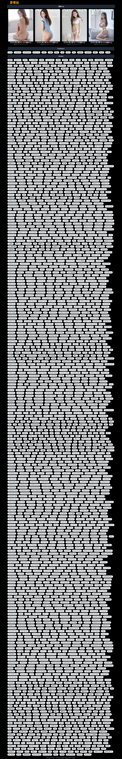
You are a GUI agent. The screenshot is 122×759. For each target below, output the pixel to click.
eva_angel (63, 513)
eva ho (55, 513)
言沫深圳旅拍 (78, 740)
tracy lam (37, 648)
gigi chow (27, 209)
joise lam (26, 542)
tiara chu (45, 642)
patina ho (82, 309)
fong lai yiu (80, 519)
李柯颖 (28, 714)
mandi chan (42, 301)
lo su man (30, 585)
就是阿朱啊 (45, 65)
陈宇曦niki (32, 358)
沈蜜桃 (52, 195)
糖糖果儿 (27, 441)
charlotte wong (100, 367)
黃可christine (36, 754)
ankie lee (22, 252)
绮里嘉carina (100, 246)
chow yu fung (72, 496)
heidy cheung (61, 278)
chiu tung (55, 490)
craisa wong (63, 206)
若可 (49, 737)
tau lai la (106, 639)
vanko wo (63, 235)
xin (102, 77)
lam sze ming (50, 390)
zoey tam (29, 344)
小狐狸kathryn (80, 106)
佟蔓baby (83, 344)
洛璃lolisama (78, 126)
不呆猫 (10, 106)
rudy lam (87, 622)
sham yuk (86, 625)
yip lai (29, 341)
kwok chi (108, 387)
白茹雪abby (25, 728)
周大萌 (73, 114)
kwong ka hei (103, 556)
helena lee (43, 527)
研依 (55, 728)
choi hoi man (12, 266)
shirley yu (11, 186)
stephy (47, 74)
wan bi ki (41, 654)
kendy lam (59, 289)
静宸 (37, 450)
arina (74, 459)
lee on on (73, 573)
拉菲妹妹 (84, 708)
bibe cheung (95, 361)
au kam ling (89, 252)
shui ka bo (76, 407)
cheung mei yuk (59, 263)
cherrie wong (44, 482)
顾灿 (112, 111)
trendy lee (102, 329)
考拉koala (32, 129)
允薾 (41, 83)
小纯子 (99, 347)
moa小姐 (29, 401)
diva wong (29, 272)
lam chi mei (37, 117)
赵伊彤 (110, 444)
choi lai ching (65, 490)
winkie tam (104, 335)
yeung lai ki (20, 671)
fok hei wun (31, 519)
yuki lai (63, 677)
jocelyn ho (32, 286)
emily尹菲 (19, 108)
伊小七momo (67, 344)
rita (89, 315)
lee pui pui (20, 393)
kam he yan (60, 131)
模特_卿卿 (58, 436)
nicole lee (96, 306)
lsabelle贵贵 (88, 585)
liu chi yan (22, 120)
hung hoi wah (75, 533)
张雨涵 (85, 430)
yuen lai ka (104, 674)
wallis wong (64, 335)
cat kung (85, 470)
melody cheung (40, 304)
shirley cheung (73, 628)
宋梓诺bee (11, 137)
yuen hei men (69, 157)
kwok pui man (77, 218)
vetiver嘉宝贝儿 (48, 120)
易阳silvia (65, 94)
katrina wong (40, 289)
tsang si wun (32, 235)
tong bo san (27, 157)
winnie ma (38, 416)
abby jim (92, 137)
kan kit (21, 289)
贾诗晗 (93, 355)
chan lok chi (75, 476)
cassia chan (50, 258)
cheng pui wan (96, 479)
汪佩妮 (43, 720)
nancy (43, 114)
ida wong (48, 381)
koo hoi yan (56, 218)
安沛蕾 (86, 347)
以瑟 (17, 421)
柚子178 (10, 149)
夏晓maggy (100, 691)
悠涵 (49, 708)
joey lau (11, 542)
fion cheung (94, 516)
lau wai (80, 568)
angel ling (95, 249)
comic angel (49, 60)
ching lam (54, 370)
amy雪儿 (100, 358)
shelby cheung (109, 229)
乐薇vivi (89, 418)
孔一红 (55, 697)
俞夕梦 (30, 685)
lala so (68, 292)
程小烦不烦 (109, 126)
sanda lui (31, 625)
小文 (98, 700)
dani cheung (58, 269)
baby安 (60, 461)
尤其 (43, 705)
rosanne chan (48, 622)
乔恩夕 (35, 682)
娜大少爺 (107, 694)
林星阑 (19, 97)
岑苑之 (48, 705)
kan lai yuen (22, 387)
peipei (99, 309)
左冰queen (62, 705)
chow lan (32, 266)
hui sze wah (52, 533)
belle (34, 464)
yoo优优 (51, 134)
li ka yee (57, 298)
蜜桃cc (27, 249)
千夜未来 (37, 146)
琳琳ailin (103, 195)
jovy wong (76, 174)
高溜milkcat (61, 358)
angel (110, 137)
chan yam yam (77, 367)
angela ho (41, 456)
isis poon (22, 174)
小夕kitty (11, 195)
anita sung (90, 456)
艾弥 (95, 441)
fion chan (23, 378)
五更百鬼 (91, 80)
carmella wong (46, 470)
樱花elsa (45, 195)
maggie (102, 108)
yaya (26, 418)
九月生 (103, 86)
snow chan (32, 324)
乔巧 (52, 344)
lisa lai (39, 582)
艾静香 (15, 86)
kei (9, 548)
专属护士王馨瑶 (73, 680)
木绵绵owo (85, 65)
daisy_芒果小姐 (99, 502)
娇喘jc (91, 694)
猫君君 (38, 111)
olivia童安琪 (35, 309)
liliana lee (50, 579)
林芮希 (105, 350)
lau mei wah (78, 295)
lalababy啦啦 (79, 140)
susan (80, 100)
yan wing (93, 665)
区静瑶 (44, 688)
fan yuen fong (39, 275)
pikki (29, 312)
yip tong (87, 671)
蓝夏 (41, 740)
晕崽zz (52, 126)
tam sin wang (76, 410)
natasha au (68, 306)
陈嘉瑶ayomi (12, 746)
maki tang (23, 301)
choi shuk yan (37, 493)
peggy (47, 404)
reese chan (54, 315)
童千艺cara (99, 352)
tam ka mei (62, 639)
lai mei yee (99, 559)
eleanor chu (22, 507)
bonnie (81, 464)
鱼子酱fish (73, 68)
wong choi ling (74, 657)
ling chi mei (88, 579)
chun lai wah (58, 499)
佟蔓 (50, 421)
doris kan (85, 505)
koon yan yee (54, 553)
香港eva (71, 751)
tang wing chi (98, 410)
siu (19, 634)
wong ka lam (48, 416)
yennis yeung (64, 143)
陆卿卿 (78, 163)
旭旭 (15, 711)
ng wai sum (89, 608)
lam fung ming (36, 562)
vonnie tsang (54, 335)
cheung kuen (23, 484)
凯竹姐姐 (11, 347)
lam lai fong (97, 292)
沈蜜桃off (69, 126)
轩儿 (23, 743)
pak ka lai (11, 404)
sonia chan (59, 324)
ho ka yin (105, 527)
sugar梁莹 (97, 154)
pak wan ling (12, 614)
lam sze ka (104, 562)
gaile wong (43, 522)
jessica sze (53, 384)
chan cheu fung (86, 203)
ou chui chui (50, 611)
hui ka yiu (11, 281)
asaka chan (83, 459)
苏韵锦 (24, 444)
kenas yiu (70, 548)
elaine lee (105, 169)
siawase (46, 631)
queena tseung (63, 312)
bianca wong (72, 464)
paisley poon (88, 226)
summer (46, 410)
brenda (74, 467)
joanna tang (102, 384)
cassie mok (60, 203)
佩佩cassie (11, 685)
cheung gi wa (94, 482)
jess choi (90, 212)
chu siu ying (63, 266)
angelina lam (12, 252)
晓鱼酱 (64, 350)
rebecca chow (65, 619)
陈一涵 (88, 447)
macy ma (108, 395)
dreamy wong (106, 505)
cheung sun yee (71, 263)
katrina (70, 387)
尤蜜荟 (50, 52)
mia (28, 599)
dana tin (82, 206)
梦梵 (19, 163)
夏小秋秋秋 (11, 160)
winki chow (12, 657)
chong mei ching (72, 493)
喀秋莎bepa (92, 424)
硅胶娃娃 (94, 65)
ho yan (68, 530)
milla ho (11, 602)
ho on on (60, 530)
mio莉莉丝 (11, 401)
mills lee (19, 602)
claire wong (60, 502)
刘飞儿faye (37, 94)
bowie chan (38, 467)
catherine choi (13, 473)
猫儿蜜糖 (30, 726)
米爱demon (18, 441)
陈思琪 (78, 137)
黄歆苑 (19, 117)
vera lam (82, 235)
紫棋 (40, 441)
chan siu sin (32, 479)
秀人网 (10, 52)
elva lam (91, 507)
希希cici (58, 430)
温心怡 (96, 106)
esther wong (103, 510)
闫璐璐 (80, 743)
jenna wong (94, 536)
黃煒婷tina (96, 450)
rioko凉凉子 (12, 68)
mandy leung (38, 180)
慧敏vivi (62, 708)
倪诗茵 (47, 685)
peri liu (45, 614)
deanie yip (79, 269)
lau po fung (51, 568)
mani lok (49, 593)
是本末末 (58, 350)
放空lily (91, 708)
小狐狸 (83, 160)
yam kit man (74, 665)
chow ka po (95, 493)
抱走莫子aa (99, 80)
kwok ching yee (13, 556)
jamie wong (32, 174)
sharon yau (106, 625)
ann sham (107, 456)
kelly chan (88, 215)
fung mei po (23, 522)
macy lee (70, 588)
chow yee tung (61, 496)
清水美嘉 (38, 723)
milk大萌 (100, 599)
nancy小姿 (74, 123)
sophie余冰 (89, 634)
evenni (16, 100)
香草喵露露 (51, 111)
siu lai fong (36, 634)
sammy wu (52, 318)
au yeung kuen (20, 461)
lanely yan (46, 117)
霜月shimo (36, 97)
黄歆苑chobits (70, 754)
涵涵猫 (10, 723)
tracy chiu (93, 329)
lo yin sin (39, 585)
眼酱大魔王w (65, 68)
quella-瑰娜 (86, 312)
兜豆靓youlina (102, 100)
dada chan (79, 502)
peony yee (107, 309)
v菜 (19, 654)
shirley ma (105, 183)
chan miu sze (45, 367)
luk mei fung (99, 395)
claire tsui (12, 373)
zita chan (20, 344)
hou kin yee (12, 533)
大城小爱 (11, 427)
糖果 (103, 728)
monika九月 (30, 226)
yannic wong (108, 665)
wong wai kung (69, 189)
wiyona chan (50, 157)
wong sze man (56, 662)
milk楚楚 (108, 599)
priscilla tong (92, 404)
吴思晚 (106, 688)
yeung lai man (78, 238)
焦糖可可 (87, 723)
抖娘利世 (40, 350)
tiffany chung (66, 642)
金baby (68, 447)
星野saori (98, 160)
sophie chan (68, 324)
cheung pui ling (81, 484)
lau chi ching (81, 565)
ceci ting (72, 258)
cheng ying (24, 482)
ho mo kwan (12, 381)
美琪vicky (69, 731)
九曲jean (106, 71)
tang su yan (87, 410)
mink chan (85, 180)
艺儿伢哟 (69, 734)
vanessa (58, 71)
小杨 (109, 700)
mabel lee (61, 588)
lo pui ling (12, 585)
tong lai (86, 645)
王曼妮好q (59, 352)
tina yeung (12, 645)
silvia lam (42, 232)
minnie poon (65, 602)
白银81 (29, 68)
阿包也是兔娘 (53, 91)
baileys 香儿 (77, 461)
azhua (38, 461)
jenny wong (81, 212)
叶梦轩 (26, 424)
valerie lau (53, 235)
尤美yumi (54, 88)
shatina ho (86, 183)
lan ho (72, 565)
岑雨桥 (55, 705)
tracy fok (20, 648)
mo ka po (102, 602)
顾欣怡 (96, 163)
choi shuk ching (13, 493)
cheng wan (107, 479)
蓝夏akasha (65, 83)
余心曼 (108, 682)
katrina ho (98, 545)
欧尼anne (98, 717)
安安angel (79, 347)
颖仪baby (20, 751)
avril (52, 77)
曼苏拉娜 (71, 350)
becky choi (20, 255)
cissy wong (82, 266)
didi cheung (31, 505)
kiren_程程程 (36, 550)
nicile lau (87, 306)
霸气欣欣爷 (30, 450)
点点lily (91, 436)
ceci (25, 152)
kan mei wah (42, 545)
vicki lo (43, 651)
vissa (103, 651)
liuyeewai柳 (94, 582)
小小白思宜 (77, 700)
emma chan (12, 510)
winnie (103, 63)
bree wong (66, 467)
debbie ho (87, 269)
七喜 (67, 418)
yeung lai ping (85, 338)
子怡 (49, 697)
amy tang (79, 129)
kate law (62, 387)
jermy (65, 284)
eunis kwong (28, 513)
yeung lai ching (41, 134)
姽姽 (85, 694)
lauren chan (27, 571)
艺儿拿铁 (11, 355)
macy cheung (84, 131)
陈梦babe (63, 149)
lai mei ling (89, 559)
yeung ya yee (107, 338)
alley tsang (12, 166)
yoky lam (47, 674)
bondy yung (95, 255)
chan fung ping (102, 473)
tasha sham (80, 232)
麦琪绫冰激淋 (27, 754)
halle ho (100, 525)
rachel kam (107, 616)
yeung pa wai (96, 338)
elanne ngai (12, 507)
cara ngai (11, 470)
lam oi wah (87, 562)
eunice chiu (12, 275)
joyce (86, 286)
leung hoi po (68, 393)
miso (19, 91)
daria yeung (69, 269)
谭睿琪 (86, 355)
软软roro (11, 108)
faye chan (53, 516)
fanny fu (44, 516)
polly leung (71, 404)
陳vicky (17, 748)
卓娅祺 (92, 157)
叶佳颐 (89, 117)
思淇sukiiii (19, 137)
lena (95, 94)
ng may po (60, 226)
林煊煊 (98, 350)
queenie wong (75, 312)
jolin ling (44, 542)
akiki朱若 (58, 453)
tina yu (79, 329)
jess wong (44, 384)
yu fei (82, 143)
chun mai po (68, 499)
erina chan (74, 510)
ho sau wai (83, 152)
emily (63, 272)
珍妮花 (95, 195)
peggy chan (91, 309)
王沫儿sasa (67, 352)
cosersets (17, 52)
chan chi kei (30, 261)
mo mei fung (20, 401)
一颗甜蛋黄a (65, 97)
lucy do (90, 298)
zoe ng (61, 418)
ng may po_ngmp (60, 608)
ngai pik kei (12, 611)
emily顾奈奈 (12, 83)
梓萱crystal (57, 108)
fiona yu (11, 519)
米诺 (98, 728)
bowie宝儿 (22, 364)
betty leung (77, 255)
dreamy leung (13, 375)
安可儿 (54, 243)
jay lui (20, 384)
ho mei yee (42, 530)
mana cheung (12, 593)
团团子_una (52, 691)
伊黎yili (76, 344)
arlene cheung (70, 252)
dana (88, 94)
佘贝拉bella (53, 80)
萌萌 (110, 737)
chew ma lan (58, 487)
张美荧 (79, 430)
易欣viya (45, 433)
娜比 (32, 111)
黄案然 (103, 450)
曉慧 (50, 711)
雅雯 (91, 163)
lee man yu (105, 295)
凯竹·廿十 (67, 240)
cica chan (73, 266)
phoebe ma (108, 131)
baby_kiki (45, 361)
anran (29, 361)
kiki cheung (98, 289)
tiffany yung (98, 642)
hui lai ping (31, 212)
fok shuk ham (51, 519)
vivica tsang (33, 335)
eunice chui (12, 513)
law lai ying (47, 571)
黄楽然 (78, 65)
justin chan (94, 174)
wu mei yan (108, 662)
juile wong (85, 174)
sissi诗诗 (89, 154)
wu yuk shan (41, 665)
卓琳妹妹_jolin (61, 688)
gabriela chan (68, 172)
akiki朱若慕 (67, 453)
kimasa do (108, 289)
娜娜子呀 (41, 243)
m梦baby (31, 306)
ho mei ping (32, 530)
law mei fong (58, 571)
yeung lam (30, 671)
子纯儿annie (45, 160)
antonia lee (61, 200)
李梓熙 (41, 103)
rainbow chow (23, 315)
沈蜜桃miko (56, 246)
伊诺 (61, 192)
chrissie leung (37, 206)
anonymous (79, 108)
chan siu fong (109, 166)
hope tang (95, 530)
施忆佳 (98, 708)
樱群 (43, 246)
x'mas (57, 665)
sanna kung (97, 229)
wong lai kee (107, 123)
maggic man (12, 223)
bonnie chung (103, 464)
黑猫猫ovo (68, 86)
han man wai (109, 525)
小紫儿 (62, 703)
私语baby (95, 439)
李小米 (87, 350)
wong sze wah (103, 416)
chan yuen (54, 479)
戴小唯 (69, 708)
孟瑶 (74, 427)
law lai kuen (37, 571)
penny (82, 123)
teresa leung (29, 642)
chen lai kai (70, 261)
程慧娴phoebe (104, 439)
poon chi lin (12, 616)
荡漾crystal (38, 444)
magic (20, 398)
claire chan (50, 502)
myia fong (11, 306)
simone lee (107, 321)
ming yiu (46, 602)
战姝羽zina (91, 120)
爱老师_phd (11, 74)
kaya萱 (20, 83)
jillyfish (94, 539)
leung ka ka (49, 220)
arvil (46, 166)
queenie (30, 100)
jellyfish (51, 131)
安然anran (62, 243)
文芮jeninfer (29, 137)
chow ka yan (23, 266)
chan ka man (34, 476)
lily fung (81, 298)
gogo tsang (74, 209)
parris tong (73, 309)
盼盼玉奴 (40, 728)
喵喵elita (31, 691)
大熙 (69, 146)
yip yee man (96, 671)
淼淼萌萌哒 (59, 195)
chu (61, 100)
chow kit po (22, 496)
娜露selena (77, 86)
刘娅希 (102, 685)
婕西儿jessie (72, 120)
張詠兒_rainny (97, 705)
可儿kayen (18, 347)
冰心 (80, 685)
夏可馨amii (99, 240)
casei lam (51, 203)
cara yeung (80, 364)
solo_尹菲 (71, 634)
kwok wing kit (80, 556)
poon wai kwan (65, 616)
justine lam (12, 387)
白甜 (102, 126)
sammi (50, 114)
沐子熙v (34, 163)
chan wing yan (43, 479)
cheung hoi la (13, 484)
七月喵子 (93, 100)
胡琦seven (31, 734)
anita (75, 91)
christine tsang (13, 499)
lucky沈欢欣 (78, 395)
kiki (91, 289)
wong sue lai (82, 416)
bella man (38, 255)
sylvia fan (90, 327)
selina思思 (54, 407)
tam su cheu (70, 232)
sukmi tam (29, 410)
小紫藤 (40, 430)
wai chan (25, 654)
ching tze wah (57, 152)
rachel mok (12, 619)
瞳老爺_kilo (48, 728)
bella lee (76, 361)
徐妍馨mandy (100, 430)
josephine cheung (67, 286)
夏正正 (10, 694)
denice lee (11, 272)
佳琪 (63, 421)
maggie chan (94, 588)
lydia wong (104, 298)
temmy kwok (90, 232)
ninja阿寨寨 (103, 140)
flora (88, 88)
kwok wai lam (72, 177)
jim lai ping (103, 539)
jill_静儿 (70, 384)
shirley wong (106, 628)
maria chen (68, 593)
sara (51, 71)
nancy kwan (58, 306)
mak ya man (70, 591)
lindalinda (56, 117)
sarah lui (57, 625)
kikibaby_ (97, 548)
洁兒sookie (96, 720)
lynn (32, 88)
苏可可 (29, 737)
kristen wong (49, 177)
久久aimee (26, 91)
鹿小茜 (18, 754)
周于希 (25, 60)
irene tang (12, 536)
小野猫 (10, 705)
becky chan (12, 464)
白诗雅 (32, 728)
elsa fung (83, 507)
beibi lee (87, 200)
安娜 (94, 427)
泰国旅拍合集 (80, 720)
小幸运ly (91, 700)
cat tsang (94, 470)
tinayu (33, 413)
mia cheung (52, 304)
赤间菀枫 (42, 249)
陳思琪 (23, 748)
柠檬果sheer (27, 717)
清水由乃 (90, 106)
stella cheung (80, 324)
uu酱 (86, 186)
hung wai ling (31, 381)
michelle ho (76, 398)
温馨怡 (67, 723)
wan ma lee (62, 654)
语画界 (44, 52)
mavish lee (12, 304)
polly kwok (73, 614)
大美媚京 (11, 243)
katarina (78, 215)
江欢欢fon (36, 720)
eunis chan (80, 375)
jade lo (42, 536)
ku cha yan (64, 553)
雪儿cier (40, 358)
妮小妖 (49, 427)
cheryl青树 (100, 261)
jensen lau (58, 284)
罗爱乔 (36, 731)
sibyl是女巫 (85, 407)
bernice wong (48, 255)
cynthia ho (12, 269)
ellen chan (109, 206)
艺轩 (39, 91)
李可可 (105, 160)
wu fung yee (98, 662)
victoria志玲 (99, 332)
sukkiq (55, 637)
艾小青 (45, 91)
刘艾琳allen (18, 106)
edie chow (91, 206)
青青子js (55, 103)
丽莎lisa (81, 418)
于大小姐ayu (12, 126)
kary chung (53, 387)
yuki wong (72, 677)
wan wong (83, 654)
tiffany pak (76, 642)
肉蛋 (75, 441)
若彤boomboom (31, 355)
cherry (33, 169)
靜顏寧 (87, 748)
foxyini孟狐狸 (80, 103)
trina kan (11, 332)
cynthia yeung (22, 269)
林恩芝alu (86, 714)
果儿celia (23, 436)
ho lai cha (11, 530)
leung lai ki (78, 393)
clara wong (21, 373)
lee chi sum (81, 571)
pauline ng (30, 404)
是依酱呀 (62, 80)
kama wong (21, 545)
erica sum (57, 510)
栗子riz (10, 352)
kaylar (89, 77)
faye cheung (62, 516)
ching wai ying (24, 490)
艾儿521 (88, 441)
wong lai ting (59, 416)
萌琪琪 (74, 444)
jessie (32, 106)
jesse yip (44, 539)
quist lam (95, 312)
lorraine (82, 220)
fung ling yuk (13, 522)
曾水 (70, 711)
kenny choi (79, 548)
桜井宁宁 (44, 86)
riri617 (39, 622)
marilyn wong (96, 301)
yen (86, 100)
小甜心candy (31, 703)
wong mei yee (78, 659)
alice (69, 91)
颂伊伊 (68, 450)
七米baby (49, 680)
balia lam (11, 255)
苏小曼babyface (70, 137)
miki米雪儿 (94, 398)
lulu (96, 298)
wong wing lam (67, 662)
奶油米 (27, 427)
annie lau (28, 166)
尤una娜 (90, 160)
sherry (58, 628)
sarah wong (61, 318)
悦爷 (31, 433)
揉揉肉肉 (38, 433)
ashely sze (80, 252)
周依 (112, 688)
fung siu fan (17, 209)
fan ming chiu (13, 378)
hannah (84, 378)
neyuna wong (13, 183)
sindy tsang (12, 324)
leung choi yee (23, 298)
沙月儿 (57, 720)
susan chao (59, 327)
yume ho (62, 341)
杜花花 (29, 195)
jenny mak (11, 539)
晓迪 (70, 433)
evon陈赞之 (27, 117)
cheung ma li (47, 263)
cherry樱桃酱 (80, 261)
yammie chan (57, 238)
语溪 (81, 355)
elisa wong (20, 172)
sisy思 (38, 106)
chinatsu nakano (84, 263)
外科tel (17, 694)
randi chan (71, 154)
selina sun (45, 407)
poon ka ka (53, 312)
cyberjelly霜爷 (75, 373)
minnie (31, 120)
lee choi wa (12, 573)
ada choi (86, 149)
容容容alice (76, 243)
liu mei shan (75, 582)
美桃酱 (64, 108)
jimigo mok (78, 384)
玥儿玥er (69, 88)
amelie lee (101, 453)
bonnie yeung (12, 364)
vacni (27, 651)
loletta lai (68, 585)
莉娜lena (47, 444)
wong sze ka (92, 416)
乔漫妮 (41, 682)
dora (18, 74)
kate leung (30, 289)
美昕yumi (52, 731)
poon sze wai (53, 616)
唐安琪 (109, 63)
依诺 (76, 421)
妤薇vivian (83, 146)
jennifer (59, 77)
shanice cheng (38, 321)
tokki (39, 413)
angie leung (61, 456)
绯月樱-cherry (63, 74)
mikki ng (77, 599)
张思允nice (81, 114)
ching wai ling (13, 490)
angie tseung (109, 358)
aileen (67, 100)
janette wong (62, 212)
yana (100, 665)
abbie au (92, 358)
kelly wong (33, 548)
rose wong (105, 315)
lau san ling (61, 568)
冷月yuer (104, 421)
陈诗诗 (107, 746)
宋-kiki (27, 77)
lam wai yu (12, 295)
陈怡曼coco (52, 746)
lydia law (25, 588)
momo (98, 304)
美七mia (40, 77)
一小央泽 (66, 71)
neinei (21, 608)
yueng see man (36, 677)
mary (10, 596)
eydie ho (96, 513)
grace (56, 525)
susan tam (69, 327)
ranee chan (34, 315)
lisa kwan (21, 582)
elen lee (48, 272)
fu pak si (98, 519)
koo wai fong (31, 553)
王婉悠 (46, 726)
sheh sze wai (12, 143)
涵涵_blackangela (107, 720)
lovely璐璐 (69, 395)
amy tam (40, 200)
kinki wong (39, 177)
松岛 (71, 714)
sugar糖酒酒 (37, 637)
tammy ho (108, 327)
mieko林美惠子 (68, 180)
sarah (96, 77)
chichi (88, 108)
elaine (98, 169)
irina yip (20, 536)
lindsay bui (79, 579)
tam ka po (70, 639)
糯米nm (17, 129)
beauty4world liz (103, 461)
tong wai (11, 648)
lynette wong (13, 301)
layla (87, 295)
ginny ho (20, 525)
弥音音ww (56, 94)
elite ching (49, 507)
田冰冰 (97, 86)
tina (41, 68)
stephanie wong (91, 324)
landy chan (58, 295)
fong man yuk (56, 378)
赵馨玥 (25, 447)
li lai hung (23, 579)
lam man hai (76, 562)
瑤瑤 (30, 439)
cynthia (85, 373)
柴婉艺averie (60, 126)
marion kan (106, 593)
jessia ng (98, 212)
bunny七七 (21, 258)
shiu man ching (13, 631)
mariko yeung (39, 398)
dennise (11, 131)
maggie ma (12, 591)
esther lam (108, 272)
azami (45, 71)
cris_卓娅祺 (11, 91)
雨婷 (37, 748)
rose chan (64, 622)
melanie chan (64, 596)
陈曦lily (65, 746)
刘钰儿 (66, 77)
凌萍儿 (111, 421)
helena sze (52, 527)
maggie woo (22, 223)
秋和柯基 (69, 80)
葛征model (20, 249)
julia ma (69, 542)
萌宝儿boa (67, 444)
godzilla (60, 111)
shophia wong (22, 186)
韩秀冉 (103, 748)
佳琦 (18, 685)
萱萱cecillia (26, 740)
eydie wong (100, 375)
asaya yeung (77, 200)
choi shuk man (25, 493)
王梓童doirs (54, 726)
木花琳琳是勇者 (99, 60)
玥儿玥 (84, 352)
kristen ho (20, 292)
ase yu (91, 459)
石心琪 (92, 246)
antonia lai (56, 459)
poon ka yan (81, 404)
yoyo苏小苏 (34, 418)
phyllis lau (38, 183)
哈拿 (33, 347)
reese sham (44, 229)
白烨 (50, 86)
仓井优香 (82, 117)
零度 (74, 748)
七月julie (73, 418)
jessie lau (78, 539)
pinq (45, 312)
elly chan (66, 507)
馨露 (90, 751)
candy (35, 123)
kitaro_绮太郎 (78, 63)
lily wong (107, 393)
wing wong (101, 654)
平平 (80, 705)
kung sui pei (30, 292)
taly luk (43, 639)
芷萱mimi (11, 444)
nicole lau (69, 226)
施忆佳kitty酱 (49, 350)
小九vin (85, 243)
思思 (19, 433)
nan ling (94, 605)
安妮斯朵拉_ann (66, 160)
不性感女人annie (41, 240)
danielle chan (94, 373)
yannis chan (30, 668)
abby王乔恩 (85, 197)
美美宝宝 (78, 731)
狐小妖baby (77, 195)
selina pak (36, 407)
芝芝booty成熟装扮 (91, 734)
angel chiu (86, 249)
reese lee (71, 183)
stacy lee (102, 407)
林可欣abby (78, 714)
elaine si (11, 172)
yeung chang (79, 668)
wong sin (23, 662)
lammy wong (54, 565)
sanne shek (40, 625)
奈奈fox (18, 243)
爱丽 (100, 723)
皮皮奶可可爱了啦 (59, 86)
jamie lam (50, 536)
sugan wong (12, 327)
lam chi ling (20, 390)
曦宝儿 (56, 711)
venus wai (51, 332)
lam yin (26, 565)
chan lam (65, 476)
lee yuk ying (33, 576)
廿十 (79, 120)
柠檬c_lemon (32, 436)
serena (20, 321)
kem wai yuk (60, 548)
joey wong (50, 286)
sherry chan (12, 232)
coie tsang (36, 140)
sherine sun (68, 321)
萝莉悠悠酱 (52, 355)
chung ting (101, 499)
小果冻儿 (42, 108)
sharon (47, 321)
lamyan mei (64, 565)
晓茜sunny (29, 246)
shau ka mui (22, 628)
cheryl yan (90, 261)
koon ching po (42, 553)
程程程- (10, 129)
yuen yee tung (13, 677)
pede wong (39, 404)
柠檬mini (19, 717)
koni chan (109, 550)
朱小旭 (89, 711)
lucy (84, 80)
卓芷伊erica (46, 146)
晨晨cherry (83, 433)
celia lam (11, 261)
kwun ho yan (23, 559)
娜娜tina (19, 697)
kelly (25, 548)
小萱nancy (81, 703)
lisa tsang (55, 582)
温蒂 (44, 352)
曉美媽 (108, 83)
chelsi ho (61, 261)
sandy (28, 407)
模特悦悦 (18, 352)
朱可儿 (86, 63)
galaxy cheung (53, 522)
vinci (64, 651)
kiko (104, 548)
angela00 (104, 249)
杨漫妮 (95, 433)
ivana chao (103, 381)
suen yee (102, 324)
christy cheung (25, 499)
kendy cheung (98, 215)
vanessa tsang (95, 186)
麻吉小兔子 (70, 358)
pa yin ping (60, 611)
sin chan (60, 631)
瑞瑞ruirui (79, 246)
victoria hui (89, 332)
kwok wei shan (88, 218)
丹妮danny (91, 680)
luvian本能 (25, 88)
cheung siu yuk (93, 484)
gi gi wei (86, 522)
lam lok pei (67, 562)
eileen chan (23, 375)
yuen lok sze (53, 341)
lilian (74, 298)
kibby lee (77, 289)
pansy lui (54, 309)
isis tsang (50, 281)
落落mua (35, 740)
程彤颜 (64, 163)
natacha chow (49, 226)
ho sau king (12, 212)
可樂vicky (92, 688)
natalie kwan (80, 401)
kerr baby (88, 548)
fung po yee (33, 522)
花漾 (62, 52)
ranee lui (55, 619)
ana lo (27, 456)
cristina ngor (53, 373)
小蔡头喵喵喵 (102, 65)
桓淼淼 (40, 436)
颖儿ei (27, 751)
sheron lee (78, 321)
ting (85, 329)
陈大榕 (94, 447)
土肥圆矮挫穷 (49, 68)
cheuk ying (84, 482)
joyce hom (38, 215)
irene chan (66, 381)
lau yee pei (107, 568)
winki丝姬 (39, 189)
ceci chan (40, 473)
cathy (68, 203)
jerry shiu (20, 539)
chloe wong (81, 370)
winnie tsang (51, 657)
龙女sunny (88, 754)
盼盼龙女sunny (86, 439)
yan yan (19, 418)
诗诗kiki (40, 80)
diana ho (69, 169)
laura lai (11, 220)
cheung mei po (57, 484)
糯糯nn (34, 441)
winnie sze (12, 338)
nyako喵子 (83, 91)
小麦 (29, 705)
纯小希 (15, 731)
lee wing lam (12, 576)
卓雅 (15, 424)
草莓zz (54, 737)
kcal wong (108, 545)
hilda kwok (93, 378)
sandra (21, 407)
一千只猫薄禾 (31, 240)
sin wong (78, 631)
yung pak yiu (33, 192)
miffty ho (81, 304)
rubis (78, 183)
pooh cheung (24, 229)
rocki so (61, 229)
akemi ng (103, 163)
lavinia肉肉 (81, 74)
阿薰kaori (55, 197)
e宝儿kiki (104, 513)
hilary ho (92, 209)
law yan (67, 571)
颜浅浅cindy (42, 751)
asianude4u (27, 52)
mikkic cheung (88, 223)
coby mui (70, 502)
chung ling (91, 499)
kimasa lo (11, 292)
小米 (48, 703)
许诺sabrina (81, 77)
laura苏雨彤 (69, 390)
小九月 (106, 91)
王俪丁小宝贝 (12, 439)
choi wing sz (92, 370)
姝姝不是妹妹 (71, 694)
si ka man (33, 631)
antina (48, 459)
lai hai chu (51, 292)
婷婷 (44, 697)
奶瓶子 (33, 427)
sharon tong (95, 625)
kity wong (29, 218)
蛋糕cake (54, 740)
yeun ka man (63, 338)
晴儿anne (43, 711)
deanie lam (105, 373)
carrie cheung (91, 166)
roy (80, 622)
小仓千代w (68, 111)
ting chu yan (22, 645)
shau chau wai (57, 321)
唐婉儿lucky (83, 424)
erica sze (65, 510)
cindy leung (30, 502)
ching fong (90, 487)
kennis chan (109, 215)
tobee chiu (41, 645)
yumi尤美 (80, 677)
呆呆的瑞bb (50, 424)
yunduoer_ (94, 341)
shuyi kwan (33, 232)
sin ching (69, 631)
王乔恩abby (57, 163)
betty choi (68, 255)
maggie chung (105, 588)
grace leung (64, 525)
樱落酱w (104, 97)
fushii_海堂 (57, 172)
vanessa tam (31, 332)
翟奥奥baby (11, 734)
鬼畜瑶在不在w (38, 74)
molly (28, 605)
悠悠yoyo (42, 708)
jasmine (48, 174)
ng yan (98, 608)
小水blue (11, 703)
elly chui (74, 507)
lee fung (20, 573)
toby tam (57, 645)
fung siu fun (104, 275)
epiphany (29, 510)
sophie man (80, 634)
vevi (56, 120)
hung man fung (62, 533)
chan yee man (88, 367)
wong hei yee (86, 657)
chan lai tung (24, 367)
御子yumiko (99, 146)
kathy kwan (88, 545)
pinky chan (55, 404)
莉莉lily (67, 737)
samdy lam (90, 123)
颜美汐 (55, 751)
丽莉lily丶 (17, 111)
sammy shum (12, 407)
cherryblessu (55, 482)
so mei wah (49, 324)
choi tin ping (48, 493)
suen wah (28, 637)
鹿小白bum (11, 754)
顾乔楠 (81, 88)
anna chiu (11, 459)
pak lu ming (98, 226)
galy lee (71, 522)
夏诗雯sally (29, 160)
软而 (48, 249)
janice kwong (84, 536)
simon (53, 631)
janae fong (21, 284)
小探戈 (90, 146)
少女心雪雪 (36, 705)
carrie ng (42, 203)
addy (41, 453)
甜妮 (75, 726)
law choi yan (91, 390)
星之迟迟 (19, 63)
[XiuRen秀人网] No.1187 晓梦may (47, 42)
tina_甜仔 (38, 120)
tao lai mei (89, 639)
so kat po (94, 407)
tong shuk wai (108, 645)
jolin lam (20, 215)
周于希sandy (49, 83)
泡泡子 (64, 720)
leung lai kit (85, 576)
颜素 (50, 751)
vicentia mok (92, 235)
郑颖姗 (71, 108)
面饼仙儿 (27, 63)
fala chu (108, 375)
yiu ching (105, 671)
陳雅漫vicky (55, 249)
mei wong (54, 596)
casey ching (40, 258)
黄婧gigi (78, 358)
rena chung (12, 622)
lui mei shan (88, 395)
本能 (83, 711)
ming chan (28, 602)
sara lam (49, 625)
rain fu (38, 619)
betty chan (58, 255)
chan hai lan (12, 476)
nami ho (39, 306)
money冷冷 (65, 123)
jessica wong (59, 539)
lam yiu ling (29, 295)
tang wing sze (109, 410)
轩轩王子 (32, 447)
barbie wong (66, 361)
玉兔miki (109, 88)
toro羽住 (79, 186)
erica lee (48, 510)
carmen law (33, 203)
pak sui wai (45, 309)
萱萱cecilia (17, 740)
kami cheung (32, 545)
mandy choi (23, 593)
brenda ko (82, 467)
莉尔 (60, 737)
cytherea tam (33, 269)
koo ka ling (12, 553)
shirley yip (87, 321)
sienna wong (97, 321)
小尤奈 (82, 94)
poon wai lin (76, 616)
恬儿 (36, 708)
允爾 (36, 83)
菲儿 (89, 737)
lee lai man (46, 573)
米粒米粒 (91, 728)
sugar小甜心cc (93, 91)
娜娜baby (11, 697)
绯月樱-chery (23, 731)
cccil (100, 166)
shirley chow (23, 232)
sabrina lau (87, 229)
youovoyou (56, 674)
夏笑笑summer (109, 240)
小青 (16, 705)
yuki (56, 677)
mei (30, 223)
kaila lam (102, 286)
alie (78, 249)
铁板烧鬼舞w (12, 80)
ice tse (40, 381)
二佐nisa (34, 63)
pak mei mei (94, 611)
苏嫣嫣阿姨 (11, 249)
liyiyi (108, 582)
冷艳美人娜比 (95, 685)
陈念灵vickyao (109, 447)
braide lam (56, 467)
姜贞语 (71, 347)
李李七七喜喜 (45, 137)
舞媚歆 (61, 734)
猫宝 (50, 149)
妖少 (101, 91)
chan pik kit (22, 479)
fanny (27, 516)
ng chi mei (90, 401)
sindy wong (95, 631)
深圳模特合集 (18, 723)
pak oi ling (103, 611)
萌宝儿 (94, 737)
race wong (104, 312)
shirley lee (96, 183)
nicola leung (22, 611)
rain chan (30, 619)
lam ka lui (47, 562)
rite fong (53, 229)
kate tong (70, 545)
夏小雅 (96, 134)
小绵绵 (68, 703)
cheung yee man (47, 487)
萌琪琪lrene (102, 737)
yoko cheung (108, 238)
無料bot (17, 88)
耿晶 (25, 734)
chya (100, 370)
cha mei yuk (66, 473)
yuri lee (102, 341)
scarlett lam (94, 318)
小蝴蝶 (107, 703)
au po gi (11, 461)
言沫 (47, 77)
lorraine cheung (50, 395)
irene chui (76, 381)
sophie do (41, 186)
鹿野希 (71, 129)
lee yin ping (101, 177)
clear (65, 152)
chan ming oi (107, 476)
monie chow (12, 226)
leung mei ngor (35, 298)
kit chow (53, 550)
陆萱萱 (90, 60)
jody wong (41, 286)
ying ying (98, 238)
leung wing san (47, 298)
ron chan (70, 229)
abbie (85, 358)
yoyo (10, 65)
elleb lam (100, 206)
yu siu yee (11, 240)
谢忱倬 (104, 444)
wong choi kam (62, 657)
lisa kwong (30, 582)
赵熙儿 (105, 355)
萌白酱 (49, 129)
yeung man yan (101, 189)
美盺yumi (61, 441)
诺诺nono (87, 740)
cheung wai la (22, 487)
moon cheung (68, 605)
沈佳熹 (48, 246)
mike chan (69, 599)
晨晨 (75, 433)
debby (61, 169)
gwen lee (82, 525)
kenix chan (68, 289)
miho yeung (77, 223)
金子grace (45, 743)
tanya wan (31, 329)
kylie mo (53, 559)
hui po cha (31, 533)
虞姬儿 (75, 355)
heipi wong (71, 278)
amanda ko (92, 453)
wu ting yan (21, 665)
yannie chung (20, 668)
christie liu (100, 496)
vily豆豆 (102, 413)
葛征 (33, 80)
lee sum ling (48, 393)
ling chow (98, 579)
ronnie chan (103, 404)
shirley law (95, 628)
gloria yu (65, 209)
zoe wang (32, 680)
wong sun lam (45, 662)
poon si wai (33, 616)
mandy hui (28, 398)
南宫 (16, 65)
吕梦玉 (99, 688)
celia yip (57, 473)
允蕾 (61, 685)
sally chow (106, 622)
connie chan (31, 373)
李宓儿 (106, 120)
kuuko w (20, 71)
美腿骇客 (80, 52)
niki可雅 (93, 131)
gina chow (76, 378)
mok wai (20, 605)
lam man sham (108, 292)
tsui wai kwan (98, 648)
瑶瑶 (36, 439)
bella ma (29, 255)
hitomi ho (78, 527)
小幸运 (84, 700)
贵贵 (100, 740)
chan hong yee (23, 476)
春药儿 (28, 711)
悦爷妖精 (55, 708)
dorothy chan (79, 169)
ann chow (21, 361)
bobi (62, 166)
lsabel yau (101, 220)
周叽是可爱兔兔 (53, 106)
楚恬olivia (37, 195)
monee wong (38, 401)
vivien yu (20, 416)
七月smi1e (41, 680)
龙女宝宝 (11, 453)
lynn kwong (35, 154)
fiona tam (52, 140)
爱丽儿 (103, 436)
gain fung (11, 278)
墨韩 (71, 691)
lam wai (11, 565)
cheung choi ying (30, 370)
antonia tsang (48, 252)
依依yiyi (70, 421)
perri (111, 140)
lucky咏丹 (98, 585)
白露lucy (76, 439)
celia (106, 80)
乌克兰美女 (11, 682)
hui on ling (41, 281)
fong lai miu (78, 275)
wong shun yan (13, 662)
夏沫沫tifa (25, 111)
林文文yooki (12, 97)
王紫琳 (89, 195)
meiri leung (37, 223)
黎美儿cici (110, 450)
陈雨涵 (10, 748)
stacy (97, 634)
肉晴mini (107, 352)
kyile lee (11, 390)
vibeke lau (35, 651)
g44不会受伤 (35, 131)
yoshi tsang (74, 143)
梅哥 (47, 436)
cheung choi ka (13, 263)
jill (46, 80)
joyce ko (61, 542)
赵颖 (39, 197)
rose (56, 622)
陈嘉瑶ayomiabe (22, 746)
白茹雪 (110, 97)
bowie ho (47, 467)
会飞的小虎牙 (101, 682)
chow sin (41, 496)
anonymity (88, 129)
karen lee (52, 545)
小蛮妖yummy (47, 94)
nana (100, 103)
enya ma (90, 272)
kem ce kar (51, 548)
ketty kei (11, 218)
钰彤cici (74, 743)
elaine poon (38, 272)
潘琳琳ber (68, 195)
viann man (60, 332)
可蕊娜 (20, 424)
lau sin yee (60, 390)
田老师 (87, 726)
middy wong (59, 599)
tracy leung (46, 648)
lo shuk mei (21, 585)
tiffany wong (87, 642)
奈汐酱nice (77, 80)
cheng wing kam (13, 482)
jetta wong (12, 286)
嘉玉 (38, 691)
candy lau (31, 258)
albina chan (12, 200)
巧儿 (70, 705)
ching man (108, 487)
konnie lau (46, 218)
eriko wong (98, 272)
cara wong (23, 203)
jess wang (73, 284)
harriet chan (41, 278)
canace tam (51, 364)
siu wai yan (32, 186)
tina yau (71, 329)
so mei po (45, 634)
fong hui (71, 519)
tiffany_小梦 (108, 642)
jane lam (74, 536)
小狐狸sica (96, 97)
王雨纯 (41, 60)
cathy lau (89, 364)
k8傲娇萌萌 (104, 174)
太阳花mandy (19, 427)
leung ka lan (43, 576)
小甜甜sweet (41, 703)
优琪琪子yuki (59, 240)
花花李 (108, 441)
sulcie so (38, 410)
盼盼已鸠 (25, 197)
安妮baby (80, 427)
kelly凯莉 (42, 548)
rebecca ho (44, 315)
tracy (45, 413)
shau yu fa (32, 628)
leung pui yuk (96, 576)
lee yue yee (58, 393)
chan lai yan (56, 476)
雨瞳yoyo (51, 748)
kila (19, 550)
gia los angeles (103, 522)
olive (27, 309)
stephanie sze (51, 186)
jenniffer (104, 536)
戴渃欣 (33, 350)
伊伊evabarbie (50, 682)
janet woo (52, 212)
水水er (28, 720)
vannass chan (73, 235)
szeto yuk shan (29, 639)
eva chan (37, 513)
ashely (28, 123)
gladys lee (78, 172)
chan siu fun (56, 367)
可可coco (84, 688)
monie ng (21, 226)
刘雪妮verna (84, 157)
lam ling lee (56, 562)
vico (50, 651)
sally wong (22, 318)
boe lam (104, 361)
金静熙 (59, 743)
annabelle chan (50, 200)
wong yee (78, 662)
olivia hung (39, 611)
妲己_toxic (11, 63)
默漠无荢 (80, 754)
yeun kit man (68, 668)
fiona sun (25, 131)
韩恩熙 (49, 450)
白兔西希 (94, 726)
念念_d (75, 111)
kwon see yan (40, 292)
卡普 (78, 688)
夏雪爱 (59, 347)
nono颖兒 (106, 401)
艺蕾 (17, 355)
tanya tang (21, 329)
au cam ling (99, 459)
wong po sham (58, 189)
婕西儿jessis (33, 697)
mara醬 (45, 154)
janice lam (31, 284)
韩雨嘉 (53, 358)
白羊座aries (68, 439)
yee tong (49, 668)
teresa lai (18, 157)
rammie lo (47, 619)
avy (89, 83)
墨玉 (66, 691)
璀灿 (86, 246)
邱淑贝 (54, 447)
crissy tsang (42, 373)
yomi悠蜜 (59, 157)
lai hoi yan (62, 559)
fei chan (84, 516)
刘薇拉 (109, 685)
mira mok (74, 602)
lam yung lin (40, 295)
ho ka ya (97, 527)
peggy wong (36, 614)
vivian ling (30, 134)
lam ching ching (13, 562)
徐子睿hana (12, 433)
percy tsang (12, 312)
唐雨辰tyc (89, 134)
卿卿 (97, 192)
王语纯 (19, 439)
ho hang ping (102, 209)
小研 (35, 430)
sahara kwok (12, 318)
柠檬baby (11, 717)
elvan (99, 507)
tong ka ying (76, 645)
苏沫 (43, 737)
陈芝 (10, 450)
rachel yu (21, 619)
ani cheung (12, 361)
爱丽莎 (40, 163)
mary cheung (107, 301)
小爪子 (23, 703)
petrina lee (22, 312)
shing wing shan (65, 407)
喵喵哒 (99, 424)
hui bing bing (101, 278)
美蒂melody (93, 731)
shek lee (40, 628)
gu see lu (73, 525)
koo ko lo (21, 553)
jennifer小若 (34, 384)
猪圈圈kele (22, 726)
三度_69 (110, 65)
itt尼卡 (28, 536)
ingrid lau (57, 381)
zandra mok (98, 143)
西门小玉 (34, 249)
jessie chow (94, 284)
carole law (69, 470)
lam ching (30, 390)
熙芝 (97, 436)
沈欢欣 (34, 149)
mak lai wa (41, 591)
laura (18, 571)
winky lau (21, 657)
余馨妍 (43, 421)
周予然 (57, 424)
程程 (60, 728)
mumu (87, 605)
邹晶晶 (111, 117)
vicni (87, 68)
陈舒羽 (85, 163)
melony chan (12, 599)
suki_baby (20, 410)
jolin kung (35, 542)
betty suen (62, 464)
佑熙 (77, 157)
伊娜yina (59, 682)
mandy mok (33, 593)
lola (35, 108)
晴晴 (90, 433)
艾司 (75, 734)
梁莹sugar (44, 717)
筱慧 (10, 86)
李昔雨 (16, 714)
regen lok (86, 619)
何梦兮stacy (36, 421)
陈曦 (59, 746)
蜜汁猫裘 (94, 68)
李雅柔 (10, 88)
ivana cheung (61, 281)
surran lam (73, 637)
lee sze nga (102, 573)
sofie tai (62, 634)
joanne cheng (108, 212)
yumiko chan (22, 192)
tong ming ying (96, 645)
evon (19, 275)
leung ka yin (54, 576)
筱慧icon (71, 163)
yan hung (84, 665)
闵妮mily (81, 447)
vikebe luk (109, 332)
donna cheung (58, 505)
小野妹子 (54, 74)
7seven (18, 453)
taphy (25, 413)
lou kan (61, 395)
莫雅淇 (60, 444)
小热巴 (18, 195)
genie (78, 522)
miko (84, 599)
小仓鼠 (19, 700)
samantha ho (33, 318)
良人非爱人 (109, 246)
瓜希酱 (83, 83)
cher (20, 370)
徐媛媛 (27, 350)
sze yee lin (99, 327)
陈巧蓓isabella (34, 746)
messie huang (66, 117)
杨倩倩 (52, 714)
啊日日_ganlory (101, 157)
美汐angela (61, 731)
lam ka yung (39, 390)
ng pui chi (71, 608)
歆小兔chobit (12, 720)
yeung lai (11, 671)
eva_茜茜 (71, 513)
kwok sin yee (69, 556)
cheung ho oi (105, 482)
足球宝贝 (17, 743)
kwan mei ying (83, 553)
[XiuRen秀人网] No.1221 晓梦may (20, 42)
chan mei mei (97, 476)
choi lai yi (86, 490)
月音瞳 (85, 86)
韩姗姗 (42, 450)
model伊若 (90, 304)
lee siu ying (92, 177)
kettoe (95, 108)
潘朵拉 (84, 436)
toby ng (71, 186)
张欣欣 (48, 108)
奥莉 (102, 192)
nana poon (69, 401)
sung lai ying (39, 327)
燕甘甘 (93, 723)
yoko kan (39, 674)
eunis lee (28, 172)
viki (96, 413)
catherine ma (24, 473)
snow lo (40, 324)
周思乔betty (74, 134)
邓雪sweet (11, 358)
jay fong (71, 212)
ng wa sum (80, 608)
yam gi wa (80, 189)
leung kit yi (75, 576)
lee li (109, 152)
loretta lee (39, 395)
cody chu (91, 266)
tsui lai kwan (43, 235)
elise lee (31, 507)
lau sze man (71, 568)
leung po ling (19, 154)
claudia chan (53, 169)
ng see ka (94, 140)
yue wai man (20, 240)
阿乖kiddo (88, 743)
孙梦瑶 (48, 243)
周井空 (19, 126)
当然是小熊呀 (20, 350)
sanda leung (21, 625)
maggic (85, 588)
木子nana (76, 711)
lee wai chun (12, 298)
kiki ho (91, 152)
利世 (67, 134)
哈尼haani (17, 691)
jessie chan (69, 539)
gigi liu (60, 140)
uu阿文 (61, 413)
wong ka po (106, 657)
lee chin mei (102, 571)
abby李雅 (79, 149)
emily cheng (70, 375)
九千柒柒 (59, 344)
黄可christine (47, 754)
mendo (21, 599)
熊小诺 (19, 80)
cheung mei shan (43, 370)
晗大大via (35, 711)
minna (53, 65)
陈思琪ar (43, 746)
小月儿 (103, 700)
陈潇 (94, 746)
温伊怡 (61, 723)
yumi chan (71, 341)
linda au (69, 579)
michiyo (68, 223)
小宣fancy (75, 160)
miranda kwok (84, 602)
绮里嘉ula (26, 80)
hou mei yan (21, 533)
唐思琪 (82, 134)
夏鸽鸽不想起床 (12, 103)
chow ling (33, 496)
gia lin (93, 522)
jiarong (86, 539)
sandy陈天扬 (80, 154)
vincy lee (81, 651)
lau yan (98, 568)
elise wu (55, 272)
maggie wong (31, 591)
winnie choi (31, 657)
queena (47, 183)
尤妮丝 (84, 60)
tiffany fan (42, 143)
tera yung (20, 642)
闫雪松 (18, 358)
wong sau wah (102, 659)
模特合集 (38, 65)
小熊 (17, 703)
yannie (10, 668)
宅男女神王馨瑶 (68, 697)
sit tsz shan (12, 634)
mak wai (49, 591)
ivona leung (71, 281)
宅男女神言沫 (91, 697)
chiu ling (46, 490)
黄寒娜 (62, 754)
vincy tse (89, 651)
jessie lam (61, 384)
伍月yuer (63, 120)
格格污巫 (36, 717)
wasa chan (74, 335)
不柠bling (54, 192)
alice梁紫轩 (22, 200)
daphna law (109, 502)
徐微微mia (34, 103)
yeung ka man (74, 338)
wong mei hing (70, 416)
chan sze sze (66, 367)
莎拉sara (74, 737)
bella (19, 464)
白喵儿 (101, 726)
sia (40, 631)
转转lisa (40, 447)
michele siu (61, 304)
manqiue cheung (72, 301)
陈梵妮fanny (86, 746)
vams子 (98, 123)
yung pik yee (23, 680)
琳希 (25, 439)
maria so (77, 593)
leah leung (102, 390)
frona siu (90, 519)
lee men (65, 573)
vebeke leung (106, 186)
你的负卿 (108, 77)
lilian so (41, 579)
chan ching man (77, 473)
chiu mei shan (96, 263)
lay (74, 571)
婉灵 (63, 427)
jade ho (35, 536)
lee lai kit (11, 393)
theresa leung (61, 329)
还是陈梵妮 (47, 447)
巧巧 (75, 705)
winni (26, 238)
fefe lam (72, 516)
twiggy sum (109, 648)
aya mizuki (108, 252)
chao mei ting (64, 479)
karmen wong (43, 387)
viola (97, 651)
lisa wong (11, 395)
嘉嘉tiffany (90, 240)
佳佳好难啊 (67, 192)
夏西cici (30, 86)
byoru (19, 152)
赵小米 (10, 743)
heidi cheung (24, 527)
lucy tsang (107, 585)
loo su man (29, 395)
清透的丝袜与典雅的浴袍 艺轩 (50, 723)
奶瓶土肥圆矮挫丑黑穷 (98, 83)
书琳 (110, 418)
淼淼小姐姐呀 (43, 149)
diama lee (20, 272)
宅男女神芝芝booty (80, 697)
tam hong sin (55, 410)
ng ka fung (49, 608)
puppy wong (86, 616)
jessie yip (103, 284)
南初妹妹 (91, 192)
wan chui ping (51, 654)
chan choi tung (90, 473)
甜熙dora (42, 439)
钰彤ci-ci (66, 743)
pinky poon (37, 312)
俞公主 (24, 685)
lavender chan (80, 390)
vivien (109, 651)
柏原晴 (101, 714)
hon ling (21, 381)
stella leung (12, 637)
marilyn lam (49, 398)
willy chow (95, 335)
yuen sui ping (43, 418)
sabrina (57, 97)
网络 (74, 52)
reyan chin (22, 622)
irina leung (93, 381)
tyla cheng (12, 651)
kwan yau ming (94, 553)
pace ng (68, 611)
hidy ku (70, 527)
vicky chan (80, 332)
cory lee (53, 206)
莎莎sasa (82, 737)
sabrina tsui (96, 622)
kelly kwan (79, 387)
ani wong (80, 456)
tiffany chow (62, 186)
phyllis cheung (13, 229)
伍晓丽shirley (77, 682)
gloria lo (39, 525)
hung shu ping (42, 212)
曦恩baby (63, 711)
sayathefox (102, 94)
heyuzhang (61, 527)
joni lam (53, 542)
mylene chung (22, 306)
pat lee (30, 183)
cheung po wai (69, 484)
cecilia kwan (81, 258)
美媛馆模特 (44, 731)
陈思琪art (63, 197)
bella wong (85, 361)
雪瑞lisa (22, 450)
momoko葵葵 (28, 83)
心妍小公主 (28, 71)
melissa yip (30, 304)
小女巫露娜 (87, 97)
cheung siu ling (13, 206)
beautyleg (36, 52)
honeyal (86, 530)
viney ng (11, 238)
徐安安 (30, 74)
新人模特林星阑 (12, 246)
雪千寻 (63, 249)
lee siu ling (92, 573)
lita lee (58, 220)
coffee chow (101, 266)
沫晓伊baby (65, 246)
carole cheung (59, 470)
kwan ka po (66, 218)
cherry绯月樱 (106, 74)
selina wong (76, 625)
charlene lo (51, 261)
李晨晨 (22, 714)
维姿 (31, 731)
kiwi (60, 550)
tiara (22, 134)
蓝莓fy (60, 355)
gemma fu (20, 278)
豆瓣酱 (75, 88)
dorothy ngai (95, 505)
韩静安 (43, 97)
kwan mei (72, 553)
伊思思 (22, 421)
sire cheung (22, 324)
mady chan (110, 220)
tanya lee (18, 413)
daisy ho (49, 269)
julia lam (93, 286)
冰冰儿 (104, 344)
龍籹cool (70, 149)
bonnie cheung (91, 464)
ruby (10, 134)
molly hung (36, 605)
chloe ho (72, 370)
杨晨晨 (10, 60)
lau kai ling (68, 295)
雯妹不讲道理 (94, 63)
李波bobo (36, 714)
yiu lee (45, 341)
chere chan (34, 482)
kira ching (20, 218)
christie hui (53, 266)
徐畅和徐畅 (11, 708)
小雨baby (11, 350)
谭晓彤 (94, 740)
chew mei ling (79, 487)
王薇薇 (61, 726)
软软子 (55, 149)
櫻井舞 (91, 717)
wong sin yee (53, 338)
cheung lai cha (35, 484)
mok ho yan (12, 605)
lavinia (23, 100)
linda (75, 131)
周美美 (63, 424)
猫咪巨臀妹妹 (38, 726)
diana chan (21, 505)
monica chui (104, 180)
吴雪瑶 (37, 100)
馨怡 (70, 197)
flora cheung (21, 519)
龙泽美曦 (77, 197)
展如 (46, 430)
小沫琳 (31, 126)
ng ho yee (40, 608)
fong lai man (68, 275)
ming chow (37, 602)
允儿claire (29, 146)
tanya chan (12, 329)
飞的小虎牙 (62, 751)
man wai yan (32, 301)
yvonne (89, 143)
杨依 (93, 350)
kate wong (79, 545)
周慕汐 (72, 77)
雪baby (59, 748)
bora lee (20, 467)
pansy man (108, 226)
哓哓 (70, 424)
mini (101, 398)
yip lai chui (68, 671)
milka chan (61, 154)
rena (104, 619)
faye (10, 209)
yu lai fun (74, 674)
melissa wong (93, 596)
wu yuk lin (31, 665)
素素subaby (110, 728)
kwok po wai (35, 556)
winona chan (22, 338)
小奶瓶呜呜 (59, 700)
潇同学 (77, 436)
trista (82, 648)
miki (94, 88)
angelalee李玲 (51, 456)
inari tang (85, 533)
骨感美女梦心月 (108, 751)
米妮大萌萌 (75, 728)
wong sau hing (90, 659)
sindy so (86, 631)
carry (97, 74)
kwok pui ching (46, 556)
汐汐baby (27, 149)
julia (111, 384)
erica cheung (39, 510)
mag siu (78, 588)
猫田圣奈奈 (48, 163)
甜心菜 (91, 352)
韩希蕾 (47, 358)
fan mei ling (28, 275)
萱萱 (10, 740)
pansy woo (63, 309)
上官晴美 (57, 680)
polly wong (83, 614)
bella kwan (54, 166)
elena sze (44, 375)
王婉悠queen (88, 126)
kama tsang (12, 545)
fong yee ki (48, 172)
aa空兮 (35, 453)
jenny (111, 536)
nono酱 (21, 309)
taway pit (11, 642)
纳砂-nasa (53, 441)
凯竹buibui (82, 192)
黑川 (25, 74)
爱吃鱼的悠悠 (107, 723)
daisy (42, 269)
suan (20, 637)
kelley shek (29, 177)
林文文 (108, 433)
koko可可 (67, 550)
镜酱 (10, 94)
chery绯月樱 (66, 482)
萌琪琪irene (41, 129)
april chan (59, 252)
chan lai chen (13, 367)
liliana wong (60, 579)
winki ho (19, 238)
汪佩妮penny (37, 352)
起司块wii (72, 74)
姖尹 (53, 694)
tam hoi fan (52, 639)
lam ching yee (25, 562)
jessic (51, 539)
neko (74, 100)
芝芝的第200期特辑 (104, 734)
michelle (35, 114)
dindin (40, 505)
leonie (69, 131)
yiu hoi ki (36, 341)
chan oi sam (12, 479)
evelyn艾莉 (28, 108)
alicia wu (75, 453)
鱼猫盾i (88, 450)
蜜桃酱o (32, 197)
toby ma (49, 645)
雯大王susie (67, 748)
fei (78, 516)
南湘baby (71, 688)
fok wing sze (57, 275)
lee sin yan (39, 393)
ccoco (33, 473)
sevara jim (28, 321)
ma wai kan (52, 588)
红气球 (45, 441)
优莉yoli (92, 682)
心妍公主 (19, 708)
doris (67, 505)
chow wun (50, 496)
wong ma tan (43, 659)
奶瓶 (25, 126)
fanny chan (35, 516)
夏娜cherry (85, 691)
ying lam (59, 671)
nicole (31, 611)
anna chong (21, 459)
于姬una (11, 421)
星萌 (24, 195)
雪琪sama (90, 74)
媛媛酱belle (104, 134)
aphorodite (66, 459)
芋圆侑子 (48, 103)
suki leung (29, 327)
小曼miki (19, 430)
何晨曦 (21, 146)
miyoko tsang (109, 223)
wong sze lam (46, 238)
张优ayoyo (66, 430)
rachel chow (97, 616)
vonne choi (43, 335)
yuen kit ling (94, 674)
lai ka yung (72, 559)
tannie (10, 413)
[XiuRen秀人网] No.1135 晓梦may (74, 42)
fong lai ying (44, 378)
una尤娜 (20, 651)
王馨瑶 (96, 126)
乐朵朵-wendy (20, 682)
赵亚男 (105, 740)
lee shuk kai (82, 573)
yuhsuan (53, 418)
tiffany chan (55, 642)
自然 (39, 734)
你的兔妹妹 (91, 344)
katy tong (20, 177)
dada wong (88, 502)
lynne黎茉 (34, 588)
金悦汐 (53, 743)
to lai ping (32, 645)
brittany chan (13, 203)
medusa (46, 596)
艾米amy (81, 734)
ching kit (99, 487)
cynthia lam (73, 206)
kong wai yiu (98, 550)
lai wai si (98, 218)
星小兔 (57, 433)
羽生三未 (69, 441)
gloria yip (48, 525)
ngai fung (106, 608)
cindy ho (27, 140)
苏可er (23, 737)
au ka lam (109, 459)
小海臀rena (70, 106)
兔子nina (82, 421)
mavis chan (59, 398)
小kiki (105, 427)
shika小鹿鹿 (21, 68)
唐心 (38, 347)
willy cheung (84, 335)
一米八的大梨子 (108, 103)
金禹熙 (74, 447)
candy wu (107, 467)
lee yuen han (23, 576)
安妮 (99, 697)
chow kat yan (12, 496)
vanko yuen (41, 332)
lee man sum (56, 573)
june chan (94, 542)
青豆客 (101, 52)
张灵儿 (73, 430)
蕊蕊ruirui (68, 355)
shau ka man (12, 628)
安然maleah (62, 65)
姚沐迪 (65, 347)
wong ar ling (42, 338)
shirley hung (85, 628)
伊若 (29, 421)
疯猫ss (71, 60)
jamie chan (12, 284)
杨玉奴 (102, 433)
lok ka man (48, 585)
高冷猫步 (75, 450)
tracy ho (28, 648)
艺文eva (81, 441)
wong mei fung (67, 659)
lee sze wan (40, 220)
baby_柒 (19, 140)
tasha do (97, 639)
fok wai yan (62, 519)
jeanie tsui (49, 284)
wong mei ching (55, 659)
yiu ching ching (13, 674)
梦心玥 (25, 106)
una (108, 108)
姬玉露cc (57, 427)
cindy (50, 97)
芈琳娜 (22, 355)
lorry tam (91, 220)
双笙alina (81, 240)
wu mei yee (12, 665)
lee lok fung (95, 295)
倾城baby (54, 685)
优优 (86, 682)
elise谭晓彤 (40, 507)
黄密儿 (55, 754)
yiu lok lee (24, 674)
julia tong (85, 542)
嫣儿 (68, 427)
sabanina (78, 229)
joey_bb (18, 542)
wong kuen (12, 659)
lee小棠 (10, 154)
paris (20, 614)
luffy (29, 180)
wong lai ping (22, 659)
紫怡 (10, 731)
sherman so (49, 628)
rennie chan (74, 315)
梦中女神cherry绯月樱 (55, 717)
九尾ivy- (50, 240)
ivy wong (80, 281)
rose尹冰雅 (73, 622)
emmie (44, 140)
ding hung (48, 505)
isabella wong (13, 174)
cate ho (102, 470)
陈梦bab (78, 746)
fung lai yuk (107, 519)
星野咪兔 (99, 120)
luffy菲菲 (11, 588)
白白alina (16, 728)
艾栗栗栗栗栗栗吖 (97, 111)
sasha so (70, 318)
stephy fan (12, 410)
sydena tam (22, 143)
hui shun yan (41, 533)
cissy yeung (40, 502)
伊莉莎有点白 (68, 682)
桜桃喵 (58, 60)
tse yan (89, 648)
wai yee (34, 654)
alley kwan (31, 200)
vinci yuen (12, 416)
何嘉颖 (110, 86)
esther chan (84, 510)
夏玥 (106, 424)
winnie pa (48, 189)
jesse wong (35, 539)
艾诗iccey (101, 441)
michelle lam (72, 304)
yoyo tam (65, 674)
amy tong (19, 456)
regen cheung (76, 619)
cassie (78, 470)
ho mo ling (51, 530)
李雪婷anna (12, 163)
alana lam (71, 249)
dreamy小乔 (90, 169)
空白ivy (10, 441)
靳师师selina (95, 748)
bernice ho (96, 200)
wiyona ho (32, 338)
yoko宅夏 (46, 88)
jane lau (40, 174)
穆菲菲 (44, 111)
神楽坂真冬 (70, 65)
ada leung (94, 197)
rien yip (83, 315)
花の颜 (107, 52)
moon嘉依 (60, 401)
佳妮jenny (56, 421)
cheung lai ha (45, 152)
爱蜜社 (56, 52)
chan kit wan (109, 364)
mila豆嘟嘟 (92, 599)
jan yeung (66, 536)
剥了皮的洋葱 (12, 688)
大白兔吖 (30, 694)
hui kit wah (20, 281)
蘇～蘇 (47, 740)
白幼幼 (107, 726)
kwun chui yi (12, 559)
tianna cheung (101, 232)
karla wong (32, 387)
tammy (10, 157)
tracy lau (53, 413)
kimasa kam (68, 140)
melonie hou (47, 223)
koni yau (37, 218)
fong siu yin (66, 378)
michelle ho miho (37, 599)
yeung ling (89, 238)
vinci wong (12, 335)
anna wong (31, 252)
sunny (75, 117)
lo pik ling (74, 220)
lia (109, 177)
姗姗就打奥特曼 (60, 694)
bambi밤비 (11, 114)
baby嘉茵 (53, 461)
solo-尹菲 (11, 77)
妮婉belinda (42, 427)
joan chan (93, 384)
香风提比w (83, 751)
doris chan (75, 505)
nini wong (78, 226)
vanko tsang (78, 413)
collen (46, 206)
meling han (75, 596)
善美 (25, 691)
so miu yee (54, 634)
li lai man (32, 579)
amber (20, 166)
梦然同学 (66, 717)
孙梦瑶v (80, 97)
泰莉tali (88, 720)
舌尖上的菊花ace (47, 734)
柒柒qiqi (108, 714)
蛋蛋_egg (62, 740)
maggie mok (12, 398)
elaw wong (73, 152)
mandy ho (52, 301)
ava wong (99, 252)
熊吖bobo (51, 352)
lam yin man (35, 565)
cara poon (20, 470)
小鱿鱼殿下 (22, 705)
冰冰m (97, 421)
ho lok (102, 378)
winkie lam (30, 189)
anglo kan (71, 456)
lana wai (49, 295)
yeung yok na (12, 341)
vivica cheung (22, 335)
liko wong (66, 298)
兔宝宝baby (73, 685)
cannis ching (70, 364)
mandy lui (48, 180)
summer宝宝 (58, 114)
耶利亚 (19, 734)
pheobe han (54, 614)
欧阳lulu (106, 717)
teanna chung (41, 329)
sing (103, 631)
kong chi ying (88, 550)
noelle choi (12, 309)
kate (14, 120)
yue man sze (84, 674)
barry (92, 461)
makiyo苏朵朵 (91, 591)
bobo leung (70, 166)
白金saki (55, 100)
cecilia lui (76, 203)
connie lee (106, 129)
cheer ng (73, 479)
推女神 (68, 52)
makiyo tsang (81, 591)
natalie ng (103, 605)
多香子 (36, 160)
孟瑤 (61, 697)
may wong (38, 596)
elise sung (53, 375)
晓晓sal (64, 433)
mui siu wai (79, 605)
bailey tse (68, 461)
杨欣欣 (59, 714)
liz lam (66, 220)
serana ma (11, 321)
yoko (31, 674)
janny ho (43, 131)
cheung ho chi (25, 263)
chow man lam (25, 206)
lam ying (44, 565)
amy (108, 453)
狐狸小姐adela (12, 726)
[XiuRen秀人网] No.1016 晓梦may (101, 42)
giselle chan (55, 209)
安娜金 (104, 697)
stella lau (105, 634)
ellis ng (58, 507)
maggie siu (21, 591)
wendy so (91, 654)
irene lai (93, 533)
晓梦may (16, 44)
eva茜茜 (79, 513)
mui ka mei (106, 304)
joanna (16, 94)
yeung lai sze (90, 189)
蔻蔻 (80, 444)
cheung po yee (98, 203)
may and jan (28, 596)
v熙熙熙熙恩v (12, 654)
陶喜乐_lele (27, 97)
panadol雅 (20, 404)
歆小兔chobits (26, 352)
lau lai (42, 568)
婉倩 (25, 697)
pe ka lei (27, 614)
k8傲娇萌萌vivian (48, 215)
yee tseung (59, 668)
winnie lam (41, 657)
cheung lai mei (36, 263)
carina (37, 470)
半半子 (73, 97)
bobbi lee (86, 255)
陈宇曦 (101, 447)
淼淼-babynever (28, 723)
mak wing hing (59, 591)
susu (103, 637)
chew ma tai (68, 487)
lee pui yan (29, 393)
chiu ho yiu (63, 370)
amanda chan (97, 149)
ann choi (98, 456)
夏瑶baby (62, 146)
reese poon (34, 229)
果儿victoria (43, 63)
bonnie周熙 (12, 467)
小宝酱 (92, 347)
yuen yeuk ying (24, 677)
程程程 (88, 111)
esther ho (93, 510)
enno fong (81, 272)
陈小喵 (35, 68)
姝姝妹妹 (79, 694)
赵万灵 (99, 355)
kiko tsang (12, 550)
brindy (19, 114)
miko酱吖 (52, 154)
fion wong (104, 516)
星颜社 (95, 52)
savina (78, 318)
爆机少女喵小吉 (102, 68)
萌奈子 (106, 111)
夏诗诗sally (20, 160)
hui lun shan (31, 281)
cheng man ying (84, 479)
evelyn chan (38, 172)
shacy (16, 134)
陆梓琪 (24, 358)
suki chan (51, 232)
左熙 (51, 430)
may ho (68, 398)
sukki (105, 154)
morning (39, 226)
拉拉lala (76, 708)
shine (64, 628)
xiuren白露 (65, 665)
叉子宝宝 (67, 114)
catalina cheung (61, 258)
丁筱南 (46, 192)
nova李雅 (22, 183)
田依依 (81, 726)
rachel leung (12, 315)
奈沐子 (20, 103)
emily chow (107, 507)
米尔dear (83, 728)
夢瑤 (111, 424)
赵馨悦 (19, 447)
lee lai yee (20, 220)
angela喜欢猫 (74, 94)
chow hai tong (84, 493)
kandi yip (11, 177)
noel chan (105, 306)
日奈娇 (61, 88)
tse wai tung (21, 332)
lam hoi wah (86, 292)
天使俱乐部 (88, 52)
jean (26, 384)
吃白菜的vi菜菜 (35, 424)
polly (63, 404)
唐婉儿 (75, 424)
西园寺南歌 (103, 117)
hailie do (86, 172)
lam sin (95, 562)
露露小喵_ (80, 748)
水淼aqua (58, 63)
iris (89, 103)
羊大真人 (24, 129)
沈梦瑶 (56, 68)
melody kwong (104, 596)
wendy (22, 189)
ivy (9, 120)
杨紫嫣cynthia (75, 83)
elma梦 (61, 375)
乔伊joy (96, 418)
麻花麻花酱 (63, 103)
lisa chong (12, 582)
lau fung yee (23, 568)
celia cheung (103, 258)
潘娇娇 (80, 723)
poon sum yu (43, 616)
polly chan (64, 614)
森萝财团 (65, 60)
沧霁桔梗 (60, 137)
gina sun (36, 209)
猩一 (84, 195)
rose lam (96, 315)
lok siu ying (58, 585)
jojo (58, 286)
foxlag (88, 275)
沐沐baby (50, 720)
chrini (81, 496)
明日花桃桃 (44, 126)
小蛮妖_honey (90, 703)
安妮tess (88, 427)
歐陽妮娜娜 (21, 720)
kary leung (70, 215)
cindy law (21, 502)
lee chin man (91, 571)
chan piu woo (41, 261)
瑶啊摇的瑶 (11, 197)
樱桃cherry (83, 717)
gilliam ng (12, 525)
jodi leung (66, 174)
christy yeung (37, 499)
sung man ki (49, 327)
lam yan (20, 295)
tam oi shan (66, 410)
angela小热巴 (67, 63)
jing (86, 384)
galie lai (63, 522)
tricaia (55, 648)
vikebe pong (102, 235)
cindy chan (12, 502)
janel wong (12, 384)
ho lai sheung (22, 530)
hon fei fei (22, 212)
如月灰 (26, 103)
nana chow (48, 306)
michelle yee (48, 599)
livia (102, 582)
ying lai (21, 341)
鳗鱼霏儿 (99, 71)
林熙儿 (10, 436)
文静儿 (37, 137)
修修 (41, 685)
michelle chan (58, 223)
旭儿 (10, 711)
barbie (86, 461)
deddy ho (96, 269)
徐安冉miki (107, 705)
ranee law (63, 183)
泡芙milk (71, 720)
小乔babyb (11, 430)
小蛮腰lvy (100, 703)
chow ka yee (105, 493)
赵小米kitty (64, 129)
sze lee (20, 639)
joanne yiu (57, 174)
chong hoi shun (59, 493)
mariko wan (96, 593)
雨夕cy (15, 450)
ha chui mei (91, 525)
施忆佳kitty (106, 708)
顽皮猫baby (11, 751)
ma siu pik (43, 588)
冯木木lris (19, 77)
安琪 (100, 427)
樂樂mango (26, 163)
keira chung (17, 548)
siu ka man (26, 634)
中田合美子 (82, 680)
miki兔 (76, 180)
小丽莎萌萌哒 (12, 700)
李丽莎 (95, 711)
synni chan (12, 639)
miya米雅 (94, 602)
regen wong (96, 619)
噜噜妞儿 (44, 691)
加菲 (30, 688)
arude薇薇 (11, 140)
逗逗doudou (46, 197)
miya (94, 103)
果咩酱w (53, 137)
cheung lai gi (46, 484)
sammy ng (43, 318)
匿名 (74, 240)
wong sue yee (35, 238)
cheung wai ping (34, 487)
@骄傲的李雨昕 (26, 453)
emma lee (20, 510)
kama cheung (12, 289)
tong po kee (12, 235)
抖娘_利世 (73, 71)
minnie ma (109, 398)
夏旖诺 (92, 691)
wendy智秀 (29, 416)
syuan (23, 94)
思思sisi (25, 433)
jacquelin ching (91, 281)
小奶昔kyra (51, 700)
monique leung (50, 401)
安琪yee (108, 192)
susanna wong (79, 327)
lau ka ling (34, 568)
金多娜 (38, 743)
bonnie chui (12, 258)
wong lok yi (33, 659)
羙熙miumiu (103, 731)
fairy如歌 (71, 103)
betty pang (53, 464)
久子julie (108, 680)
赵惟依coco (11, 447)
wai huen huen (39, 157)
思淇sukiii (107, 146)
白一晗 (18, 197)
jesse (27, 539)
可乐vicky (22, 86)
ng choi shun (30, 608)
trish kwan (74, 648)
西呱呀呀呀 (103, 106)
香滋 (77, 751)
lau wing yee (89, 568)
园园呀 (52, 347)
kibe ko (85, 289)
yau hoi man (40, 668)
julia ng (77, 542)
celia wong (20, 261)
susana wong (94, 637)
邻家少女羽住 (30, 743)
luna (18, 588)
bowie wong (80, 166)
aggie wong (49, 453)
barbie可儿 (11, 152)
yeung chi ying (90, 668)
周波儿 (10, 691)
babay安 (45, 461)
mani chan (61, 301)
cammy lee (98, 467)
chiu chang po (36, 490)
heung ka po (81, 278)
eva (9, 100)
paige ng (76, 611)
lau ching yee (108, 218)
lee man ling (29, 220)
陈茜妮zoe (100, 746)
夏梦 (107, 691)
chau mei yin (12, 370)
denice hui (11, 505)
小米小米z (55, 703)
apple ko (36, 361)
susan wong (83, 637)
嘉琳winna (45, 347)
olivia (39, 88)
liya (28, 154)
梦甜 (52, 436)
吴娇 (43, 424)
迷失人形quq (12, 117)
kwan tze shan (61, 177)
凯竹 (10, 424)
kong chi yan (99, 387)
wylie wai (11, 418)
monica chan (57, 605)
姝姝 (35, 243)
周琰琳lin (54, 146)
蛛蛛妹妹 (70, 740)
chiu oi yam (106, 263)
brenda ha (31, 364)
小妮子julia (68, 700)
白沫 (10, 728)
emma (17, 131)
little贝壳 (20, 395)
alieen (83, 453)
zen (41, 192)
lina (51, 123)
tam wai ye (80, 639)
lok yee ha (11, 180)
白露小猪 (96, 117)
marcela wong (84, 301)
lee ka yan (27, 114)
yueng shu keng (47, 677)
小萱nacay (106, 347)
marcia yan (58, 593)
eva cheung (47, 513)
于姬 (10, 146)
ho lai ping (91, 278)
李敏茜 (10, 714)
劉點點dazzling (22, 688)
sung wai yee (63, 637)
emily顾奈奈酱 (71, 272)
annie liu (40, 459)
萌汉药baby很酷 (43, 355)
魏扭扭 (81, 450)
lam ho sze (77, 292)
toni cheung (22, 235)
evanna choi (89, 375)
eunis (20, 513)
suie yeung (47, 637)
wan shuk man (72, 654)
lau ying (11, 571)
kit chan (45, 550)
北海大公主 (37, 688)
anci (33, 456)
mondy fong (46, 605)
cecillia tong (92, 258)
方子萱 (33, 91)
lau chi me (92, 565)
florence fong (33, 378)
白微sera (59, 439)
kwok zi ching (92, 556)
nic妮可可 (98, 401)
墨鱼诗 (76, 691)
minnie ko (55, 602)
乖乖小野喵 (103, 418)
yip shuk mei (78, 671)
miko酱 (57, 123)
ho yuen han (76, 530)
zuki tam (45, 344)
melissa (83, 596)
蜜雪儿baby (87, 444)
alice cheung (101, 137)
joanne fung (21, 286)
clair (106, 370)
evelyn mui (87, 513)
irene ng (84, 381)
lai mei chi (60, 292)
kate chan (61, 545)
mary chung (18, 596)
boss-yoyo (29, 467)
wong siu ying (53, 143)
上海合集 (64, 680)
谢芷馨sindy (108, 114)
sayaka (85, 318)
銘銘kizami (90, 71)
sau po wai (67, 625)
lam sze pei (82, 177)
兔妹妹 (98, 344)
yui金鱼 (30, 94)
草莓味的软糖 (90, 114)
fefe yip (48, 275)
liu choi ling (65, 582)
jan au (58, 536)
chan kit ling (45, 476)
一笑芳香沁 (101, 88)
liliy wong (98, 393)
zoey (10, 111)
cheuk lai (75, 482)
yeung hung (101, 668)
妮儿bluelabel (27, 243)
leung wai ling (107, 576)
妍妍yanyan (46, 694)
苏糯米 (18, 444)
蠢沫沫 (51, 63)
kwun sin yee (44, 559)
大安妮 (23, 694)
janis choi (39, 284)
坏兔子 (59, 691)
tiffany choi (32, 143)
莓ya (54, 444)
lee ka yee (29, 573)
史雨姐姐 (26, 347)
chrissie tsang (43, 266)
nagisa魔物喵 (33, 60)
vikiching (57, 651)
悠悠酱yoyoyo (107, 243)
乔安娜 (28, 682)
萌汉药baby (37, 71)
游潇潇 (73, 723)
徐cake (92, 430)
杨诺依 (65, 714)
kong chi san (77, 550)
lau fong (100, 565)
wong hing (96, 657)
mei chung (21, 304)
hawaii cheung (13, 527)
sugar (20, 327)
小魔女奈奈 (97, 243)
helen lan (34, 527)
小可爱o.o (35, 700)
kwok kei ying (24, 556)
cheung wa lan (105, 484)
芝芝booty (17, 60)
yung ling (99, 677)
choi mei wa (105, 490)
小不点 (110, 697)
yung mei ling (13, 680)
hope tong (104, 530)
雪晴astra (61, 91)
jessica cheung (83, 284)
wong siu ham (33, 662)
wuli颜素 (50, 665)
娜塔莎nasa (99, 694)
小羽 (74, 703)
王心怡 (82, 111)
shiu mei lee (24, 631)
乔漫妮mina (60, 134)
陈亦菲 (105, 743)
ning (100, 131)
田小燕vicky (51, 439)
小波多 (37, 126)
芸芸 (17, 737)
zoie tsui (37, 344)
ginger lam (45, 209)
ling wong (108, 579)
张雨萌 (37, 86)
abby (21, 65)
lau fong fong (13, 568)
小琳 (91, 243)
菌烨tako (99, 114)
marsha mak (57, 180)
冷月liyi (87, 685)
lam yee (18, 565)
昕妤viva (21, 711)
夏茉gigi (62, 106)
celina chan (98, 364)
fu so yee (95, 275)
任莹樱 (15, 146)
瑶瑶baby (69, 726)
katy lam (50, 289)
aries (105, 149)
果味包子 (95, 714)
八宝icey (90, 421)
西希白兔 (56, 129)
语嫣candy (96, 444)
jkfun (81, 68)
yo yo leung (12, 192)
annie (39, 252)
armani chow (38, 166)
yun (86, 341)
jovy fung (29, 215)
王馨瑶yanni (12, 71)
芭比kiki (11, 737)
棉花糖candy (19, 149)
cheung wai (12, 487)
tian (38, 642)
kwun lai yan (33, 559)
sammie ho (12, 625)
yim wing (51, 671)
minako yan (98, 223)
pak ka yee (85, 611)
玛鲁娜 (33, 77)
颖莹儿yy (34, 751)
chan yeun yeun (23, 169)
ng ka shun (78, 306)
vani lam (68, 413)
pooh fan (104, 614)
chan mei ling (86, 476)
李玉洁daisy (45, 714)
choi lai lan (76, 490)
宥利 (69, 243)
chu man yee (47, 499)
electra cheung (34, 375)
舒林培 (55, 734)
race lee (54, 183)
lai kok (81, 559)
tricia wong (64, 648)
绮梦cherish (12, 123)
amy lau (11, 456)
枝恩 (111, 350)
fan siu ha (19, 516)
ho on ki (95, 172)
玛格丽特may (77, 352)
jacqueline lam (103, 281)
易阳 (51, 433)
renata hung (63, 315)
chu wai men (42, 169)
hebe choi (51, 278)
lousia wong (78, 585)
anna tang (31, 459)
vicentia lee (88, 413)
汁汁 (72, 436)
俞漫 (36, 685)
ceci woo (49, 473)
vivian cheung (13, 189)
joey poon (11, 215)
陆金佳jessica (97, 743)
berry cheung (43, 464)
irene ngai (102, 533)
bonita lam (106, 255)
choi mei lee (95, 490)
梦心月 (78, 60)
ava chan (30, 461)
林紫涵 (16, 436)
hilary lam (43, 123)
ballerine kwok (55, 361)
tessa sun (51, 329)
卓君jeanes (52, 688)
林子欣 (91, 86)
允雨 (66, 685)
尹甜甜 (56, 83)
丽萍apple (99, 680)
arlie (69, 200)
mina (87, 140)
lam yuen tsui (100, 152)
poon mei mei (22, 616)
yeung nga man (41, 671)
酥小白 (61, 447)
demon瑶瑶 (105, 269)
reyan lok (31, 622)
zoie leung (108, 143)
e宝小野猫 (11, 516)
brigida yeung (106, 200)
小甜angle (27, 430)
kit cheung (89, 387)
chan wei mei (12, 169)
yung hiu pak (89, 677)
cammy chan (41, 364)
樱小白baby (74, 717)
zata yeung (12, 344)
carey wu (29, 470)
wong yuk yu (88, 662)
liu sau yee (85, 582)
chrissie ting (90, 496)
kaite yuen (104, 542)
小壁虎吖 (43, 700)
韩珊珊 (55, 450)
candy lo (60, 364)
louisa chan (21, 180)
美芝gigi (85, 731)
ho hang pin (87, 527)
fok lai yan (41, 519)
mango (41, 593)
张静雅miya (87, 705)
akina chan (103, 197)
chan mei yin (34, 367)
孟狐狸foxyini (55, 160)
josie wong (78, 286)
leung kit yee (65, 576)
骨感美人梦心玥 (98, 751)
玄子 (72, 246)
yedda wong (67, 238)
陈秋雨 (85, 137)
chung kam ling (80, 499)
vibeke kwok (69, 332)
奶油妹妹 (75, 146)
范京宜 (30, 444)
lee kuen (37, 573)
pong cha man (94, 614)
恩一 (84, 120)
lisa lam (46, 582)
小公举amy (26, 700)
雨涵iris (43, 748)
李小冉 (108, 711)
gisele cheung (30, 278)
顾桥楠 (61, 450)
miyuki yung (94, 180)
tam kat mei (60, 232)
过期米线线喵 (109, 60)
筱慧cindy (67, 728)
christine (97, 129)
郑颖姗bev (20, 123)
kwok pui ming (58, 556)
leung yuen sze (13, 579)
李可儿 (101, 711)
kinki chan (27, 550)
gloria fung (29, 525)
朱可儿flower (45, 100)
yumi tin (79, 341)
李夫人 (36, 246)
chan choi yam (34, 152)
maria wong (86, 593)
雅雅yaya (30, 748)
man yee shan (102, 591)
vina (110, 235)
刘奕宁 (44, 106)
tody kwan (67, 645)
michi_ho (86, 398)
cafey (90, 467)
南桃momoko (29, 65)
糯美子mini (81, 71)
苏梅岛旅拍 (36, 737)
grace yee (83, 209)
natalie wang (12, 608)
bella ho (27, 464)
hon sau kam (104, 172)
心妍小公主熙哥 (27, 708)
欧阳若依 (66, 436)
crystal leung (64, 373)
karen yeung (59, 215)
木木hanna (80, 350)
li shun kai (88, 393)
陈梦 (71, 746)
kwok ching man (107, 553)
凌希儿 (74, 192)
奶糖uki (37, 694)
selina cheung (105, 318)
